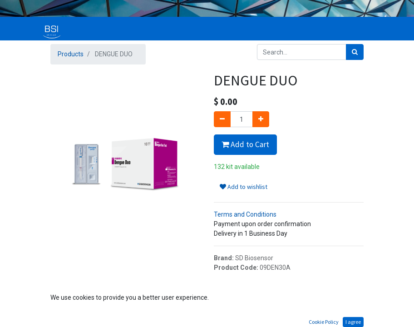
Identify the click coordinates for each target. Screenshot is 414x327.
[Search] (355, 52)
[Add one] (260, 119)
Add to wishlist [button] (243, 187)
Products (71, 54)
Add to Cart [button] (245, 144)
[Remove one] (222, 119)
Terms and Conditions (245, 214)
